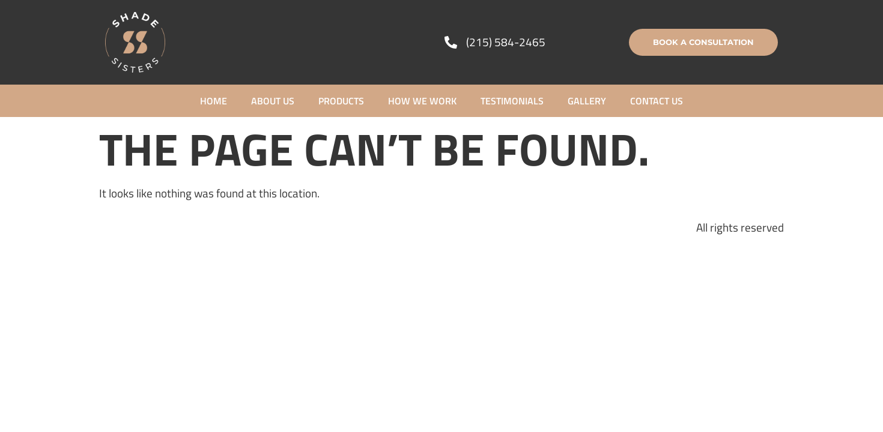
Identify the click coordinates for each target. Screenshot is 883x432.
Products (341, 101)
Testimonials (512, 101)
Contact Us (656, 101)
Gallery (587, 101)
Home (213, 101)
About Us (272, 101)
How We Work (422, 101)
